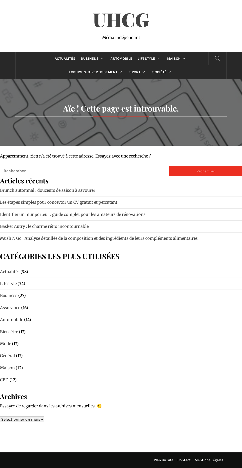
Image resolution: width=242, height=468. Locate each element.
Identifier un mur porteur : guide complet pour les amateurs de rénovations (73, 214)
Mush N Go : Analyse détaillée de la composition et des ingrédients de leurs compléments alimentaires (99, 238)
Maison (177, 59)
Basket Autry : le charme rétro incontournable (44, 226)
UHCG (121, 19)
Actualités (65, 59)
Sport (138, 72)
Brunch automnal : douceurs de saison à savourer (47, 190)
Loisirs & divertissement (96, 72)
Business (93, 59)
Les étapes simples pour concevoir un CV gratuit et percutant (58, 202)
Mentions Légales (209, 460)
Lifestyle (149, 59)
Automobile (121, 59)
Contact (183, 460)
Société (162, 72)
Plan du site (163, 460)
